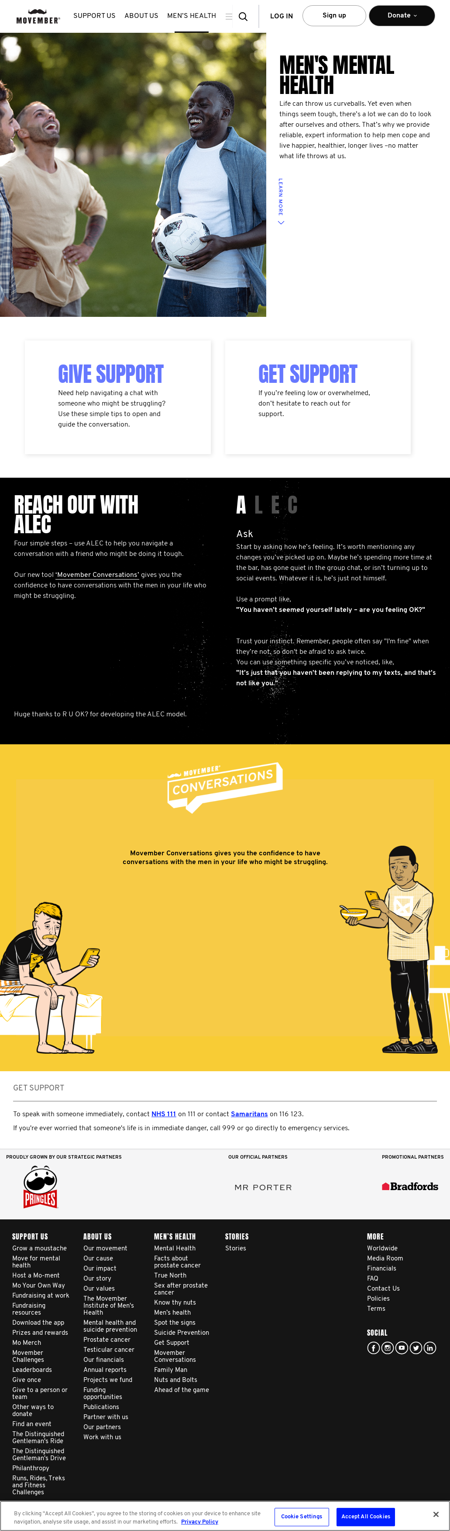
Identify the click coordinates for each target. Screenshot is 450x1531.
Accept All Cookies (365, 1517)
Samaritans (249, 1114)
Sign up (334, 15)
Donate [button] (402, 19)
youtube (401, 1347)
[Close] (436, 1514)
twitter (416, 1347)
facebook (373, 1347)
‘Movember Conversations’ (97, 575)
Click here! (387, 1347)
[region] (225, 1516)
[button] (246, 16)
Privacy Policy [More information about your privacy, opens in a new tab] (199, 1522)
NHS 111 (163, 1114)
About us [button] (141, 16)
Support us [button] (94, 16)
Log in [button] (281, 16)
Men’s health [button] (191, 16)
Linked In (429, 1347)
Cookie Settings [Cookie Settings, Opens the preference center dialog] (302, 1517)
